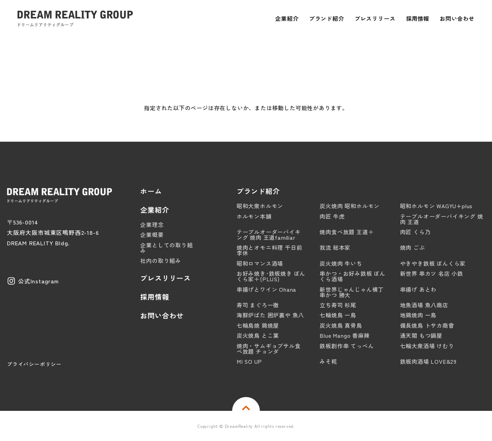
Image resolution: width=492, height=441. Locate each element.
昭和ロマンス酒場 (260, 263)
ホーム (151, 191)
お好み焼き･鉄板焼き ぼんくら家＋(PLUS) (271, 276)
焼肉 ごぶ (412, 247)
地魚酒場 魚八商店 (424, 305)
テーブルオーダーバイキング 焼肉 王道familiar (269, 234)
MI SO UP (249, 361)
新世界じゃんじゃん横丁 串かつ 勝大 (352, 292)
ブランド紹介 (258, 191)
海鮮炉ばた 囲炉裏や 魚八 (270, 315)
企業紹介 (154, 209)
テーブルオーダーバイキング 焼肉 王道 (441, 219)
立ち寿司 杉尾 (338, 305)
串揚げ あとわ (418, 289)
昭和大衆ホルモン (260, 206)
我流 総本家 (335, 247)
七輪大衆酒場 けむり (427, 346)
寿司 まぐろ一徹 (258, 305)
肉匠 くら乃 (415, 232)
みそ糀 (328, 361)
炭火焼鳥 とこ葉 (258, 335)
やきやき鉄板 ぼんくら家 (433, 263)
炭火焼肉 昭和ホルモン (350, 206)
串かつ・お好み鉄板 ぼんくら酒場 (352, 276)
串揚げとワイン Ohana (266, 289)
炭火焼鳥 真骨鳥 (341, 325)
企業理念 (151, 224)
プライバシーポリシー (34, 364)
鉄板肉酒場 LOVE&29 (428, 361)
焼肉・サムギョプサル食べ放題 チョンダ (269, 348)
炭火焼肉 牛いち (341, 263)
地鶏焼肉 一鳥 (418, 315)
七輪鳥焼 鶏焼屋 (258, 325)
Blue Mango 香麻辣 (345, 335)
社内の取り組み (160, 260)
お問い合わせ (162, 315)
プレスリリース (165, 278)
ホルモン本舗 (254, 216)
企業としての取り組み (166, 248)
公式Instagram (38, 281)
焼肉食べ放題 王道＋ (347, 232)
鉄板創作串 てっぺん (347, 346)
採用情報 (154, 296)
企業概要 (151, 234)
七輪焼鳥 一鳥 (338, 315)
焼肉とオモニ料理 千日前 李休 (270, 250)
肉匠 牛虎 (332, 216)
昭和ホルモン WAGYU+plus (436, 206)
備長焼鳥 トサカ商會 (427, 325)
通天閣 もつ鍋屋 (421, 335)
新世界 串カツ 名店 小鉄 (431, 273)
